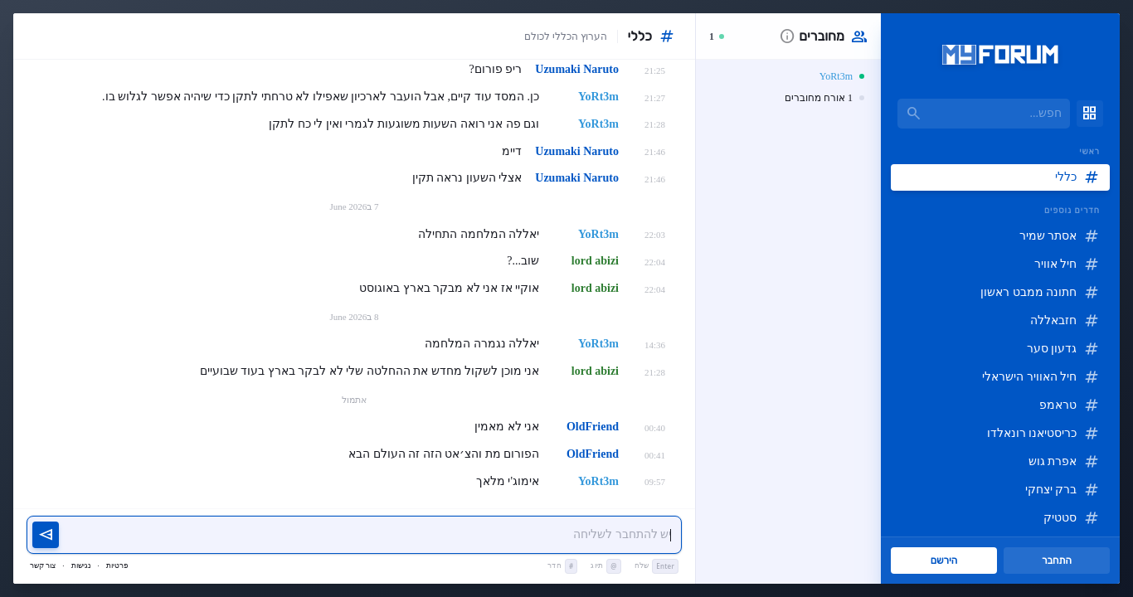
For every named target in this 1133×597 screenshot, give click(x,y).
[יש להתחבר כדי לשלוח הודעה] (371, 535)
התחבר (1057, 560)
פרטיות (117, 565)
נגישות (81, 565)
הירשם (944, 560)
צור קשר (43, 565)
